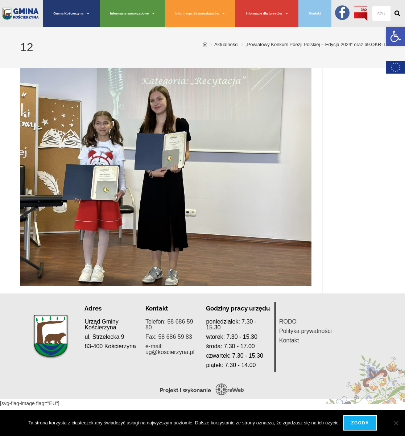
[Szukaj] (397, 13)
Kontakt (315, 13)
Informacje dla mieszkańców (200, 13)
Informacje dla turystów (267, 13)
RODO (288, 358)
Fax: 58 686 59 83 (168, 374)
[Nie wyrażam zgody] (396, 423)
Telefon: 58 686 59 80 (169, 361)
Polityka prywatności (305, 368)
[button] (395, 36)
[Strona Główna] (205, 44)
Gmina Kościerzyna (71, 13)
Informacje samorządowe (132, 13)
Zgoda (360, 422)
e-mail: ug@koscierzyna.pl (169, 386)
